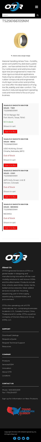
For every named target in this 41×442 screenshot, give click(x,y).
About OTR (6, 372)
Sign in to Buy (10, 132)
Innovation (6, 368)
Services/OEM (8, 364)
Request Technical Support (13, 343)
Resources (6, 346)
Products (6, 361)
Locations (6, 376)
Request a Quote (9, 339)
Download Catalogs (10, 335)
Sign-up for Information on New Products (20, 399)
